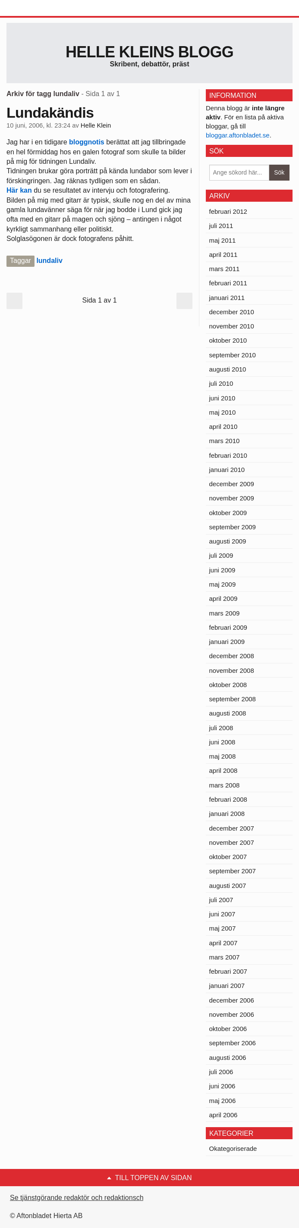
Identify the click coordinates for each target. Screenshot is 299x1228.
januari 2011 (227, 297)
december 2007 (231, 828)
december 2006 (231, 1000)
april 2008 (223, 770)
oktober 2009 (228, 512)
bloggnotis (86, 142)
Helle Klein (96, 125)
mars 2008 (224, 785)
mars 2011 (224, 268)
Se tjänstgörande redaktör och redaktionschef (79, 1197)
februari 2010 (228, 455)
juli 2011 (221, 225)
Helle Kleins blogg (149, 52)
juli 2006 (221, 1071)
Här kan (20, 190)
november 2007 (231, 842)
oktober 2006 (228, 1028)
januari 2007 (227, 985)
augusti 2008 (227, 713)
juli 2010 (221, 383)
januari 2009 (227, 641)
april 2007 (223, 943)
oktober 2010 (228, 340)
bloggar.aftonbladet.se (238, 135)
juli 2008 (221, 727)
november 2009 (231, 498)
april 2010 (223, 426)
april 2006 (223, 1115)
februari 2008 (228, 799)
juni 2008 (222, 742)
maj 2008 (222, 756)
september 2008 (232, 699)
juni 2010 (222, 398)
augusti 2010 (227, 369)
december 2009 (231, 483)
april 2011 (223, 254)
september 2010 (232, 355)
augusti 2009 (227, 541)
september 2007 (232, 871)
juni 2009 (222, 570)
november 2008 (231, 670)
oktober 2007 (228, 856)
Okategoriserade (233, 1148)
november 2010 (231, 326)
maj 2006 (222, 1100)
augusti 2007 (227, 885)
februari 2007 (228, 971)
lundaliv (49, 260)
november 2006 (231, 1014)
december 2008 (231, 655)
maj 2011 (222, 240)
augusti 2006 (227, 1057)
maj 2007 (222, 928)
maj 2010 (222, 412)
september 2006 (232, 1043)
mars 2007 (224, 957)
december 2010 (231, 312)
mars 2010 (224, 440)
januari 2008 (227, 813)
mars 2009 (224, 613)
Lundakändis (50, 112)
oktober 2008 (228, 684)
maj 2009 (222, 584)
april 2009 (223, 598)
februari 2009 (228, 627)
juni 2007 (222, 914)
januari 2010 (227, 469)
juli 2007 (221, 899)
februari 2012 (228, 211)
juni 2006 (222, 1086)
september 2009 (232, 527)
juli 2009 (221, 555)
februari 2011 (228, 283)
